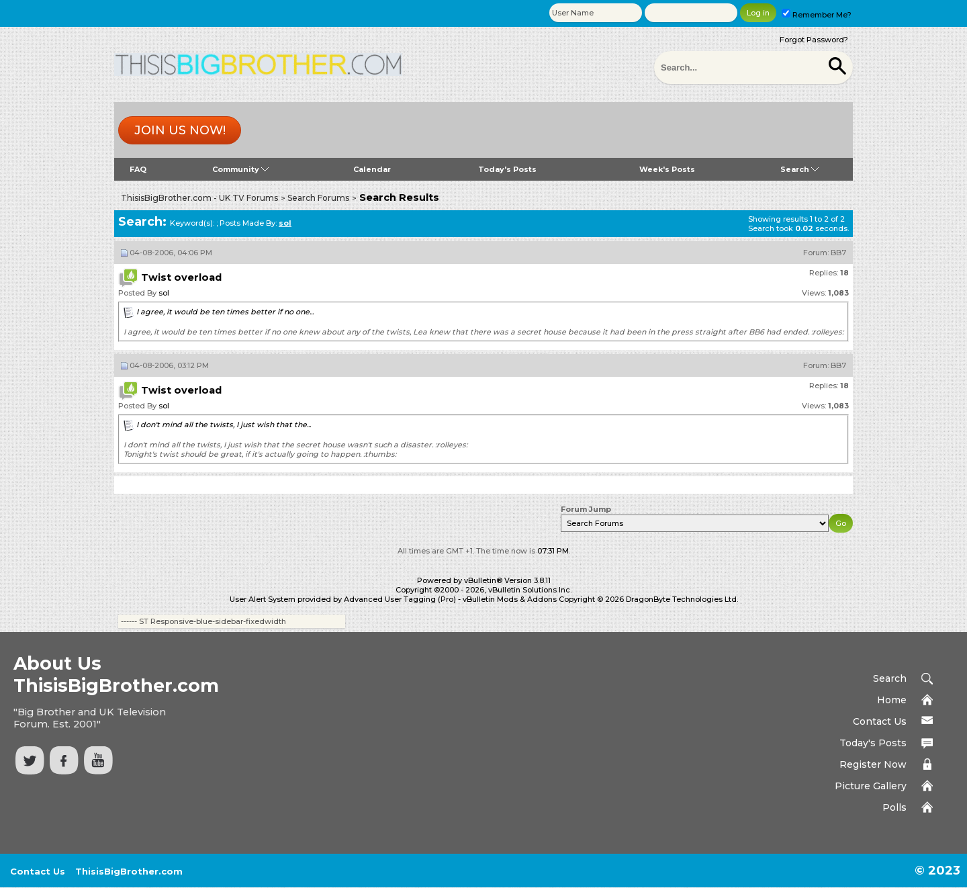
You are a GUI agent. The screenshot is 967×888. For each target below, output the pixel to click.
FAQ (138, 169)
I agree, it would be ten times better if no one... (225, 311)
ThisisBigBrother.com (129, 871)
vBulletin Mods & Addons (510, 599)
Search (799, 169)
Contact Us (880, 721)
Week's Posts (667, 169)
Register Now (873, 764)
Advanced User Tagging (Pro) (400, 599)
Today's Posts (507, 169)
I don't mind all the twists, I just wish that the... (223, 424)
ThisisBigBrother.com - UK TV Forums (199, 198)
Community (240, 169)
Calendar (372, 169)
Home (892, 700)
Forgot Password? (814, 39)
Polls (894, 807)
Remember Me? (816, 14)
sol (163, 293)
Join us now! (180, 130)
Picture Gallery (871, 786)
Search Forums (318, 198)
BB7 (838, 252)
